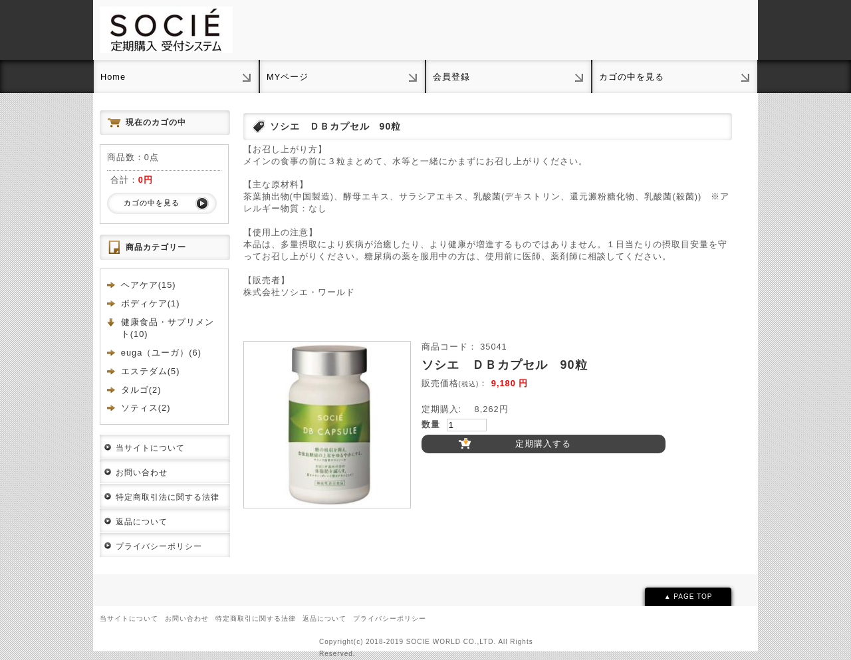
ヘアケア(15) (148, 285)
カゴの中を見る (631, 77)
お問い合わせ (142, 472)
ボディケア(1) (150, 303)
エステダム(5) (150, 371)
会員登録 (451, 77)
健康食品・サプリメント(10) (167, 328)
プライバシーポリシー (159, 546)
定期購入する (543, 444)
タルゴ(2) (141, 390)
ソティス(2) (146, 408)
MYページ (287, 77)
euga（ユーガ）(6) (161, 353)
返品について (142, 521)
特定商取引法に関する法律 (167, 497)
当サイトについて (150, 448)
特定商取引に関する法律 (255, 618)
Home (113, 77)
